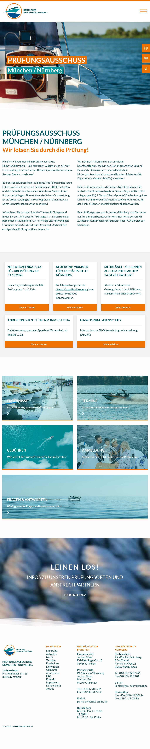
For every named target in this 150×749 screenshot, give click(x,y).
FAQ (48, 676)
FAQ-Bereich (133, 220)
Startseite (52, 650)
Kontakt (51, 679)
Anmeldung (52, 672)
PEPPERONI (20, 726)
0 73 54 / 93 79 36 (91, 688)
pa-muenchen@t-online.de (92, 701)
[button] (27, 307)
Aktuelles (51, 654)
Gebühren (52, 669)
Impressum (52, 682)
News (49, 657)
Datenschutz (53, 685)
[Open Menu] (143, 11)
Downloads (52, 666)
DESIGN (29, 726)
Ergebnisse (52, 663)
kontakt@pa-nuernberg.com (131, 685)
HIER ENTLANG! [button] (75, 595)
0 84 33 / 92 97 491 (129, 673)
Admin (50, 688)
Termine (51, 660)
